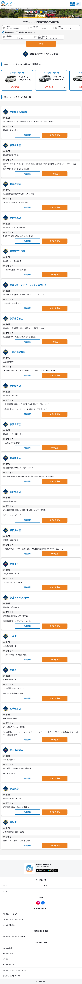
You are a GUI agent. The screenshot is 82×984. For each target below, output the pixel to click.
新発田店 (14, 789)
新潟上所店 (15, 424)
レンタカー (6, 891)
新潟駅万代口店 (17, 251)
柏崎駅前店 (15, 709)
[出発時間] (47, 29)
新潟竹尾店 (15, 218)
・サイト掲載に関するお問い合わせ (13, 936)
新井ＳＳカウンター (19, 597)
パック (5, 886)
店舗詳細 (27, 135)
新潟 (21, 8)
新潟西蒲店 (15, 184)
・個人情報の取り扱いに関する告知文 (13, 970)
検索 (41, 44)
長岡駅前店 (15, 492)
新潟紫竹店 (15, 386)
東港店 (13, 822)
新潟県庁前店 (16, 318)
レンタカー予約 (12, 8)
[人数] (68, 29)
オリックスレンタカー (31, 8)
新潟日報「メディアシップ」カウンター (29, 285)
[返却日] (11, 38)
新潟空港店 (15, 145)
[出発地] (17, 29)
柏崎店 (13, 670)
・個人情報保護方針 (8, 965)
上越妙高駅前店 (17, 352)
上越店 (13, 636)
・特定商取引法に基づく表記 (10, 976)
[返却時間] (25, 38)
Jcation (3, 8)
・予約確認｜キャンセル (9, 914)
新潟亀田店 (15, 458)
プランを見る (55, 135)
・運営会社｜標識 (7, 953)
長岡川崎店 (15, 530)
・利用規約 (5, 959)
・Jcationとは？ (6, 948)
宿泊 (45, 886)
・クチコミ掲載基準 (8, 925)
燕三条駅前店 (16, 750)
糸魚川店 (14, 564)
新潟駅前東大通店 (18, 112)
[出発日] (36, 29)
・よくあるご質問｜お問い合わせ (12, 919)
